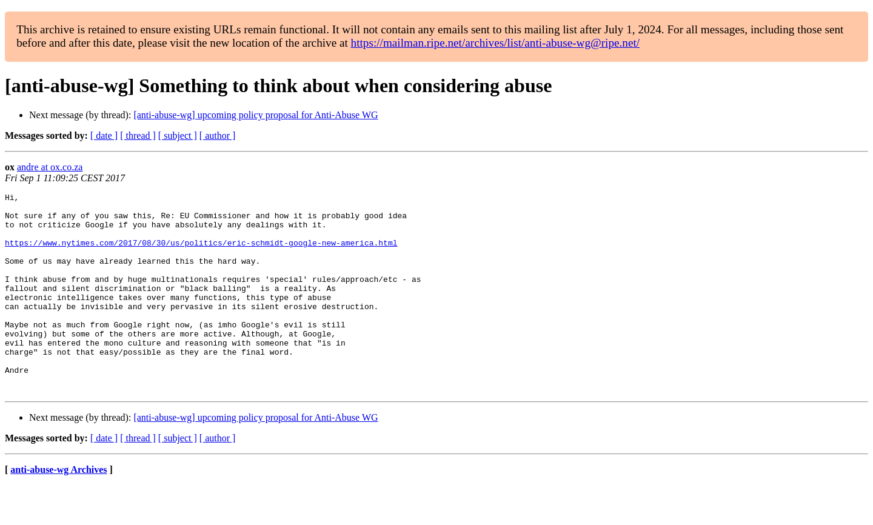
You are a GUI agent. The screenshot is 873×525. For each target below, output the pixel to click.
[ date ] (104, 135)
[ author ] (217, 135)
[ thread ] (138, 135)
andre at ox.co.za (49, 167)
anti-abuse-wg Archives (58, 509)
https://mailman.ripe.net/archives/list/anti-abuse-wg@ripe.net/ (495, 42)
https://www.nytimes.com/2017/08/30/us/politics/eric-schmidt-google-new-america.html (201, 253)
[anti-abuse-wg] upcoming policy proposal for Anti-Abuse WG (255, 115)
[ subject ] (177, 135)
